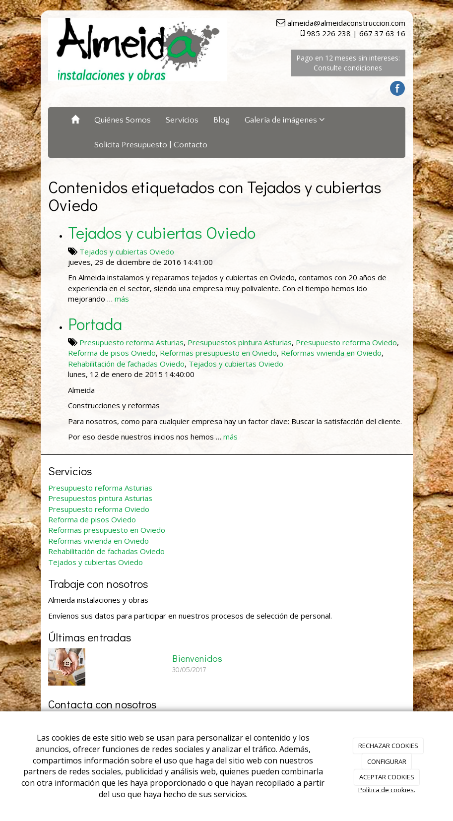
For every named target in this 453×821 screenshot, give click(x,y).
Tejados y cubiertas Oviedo (162, 232)
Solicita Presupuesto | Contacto (150, 144)
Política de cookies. (386, 789)
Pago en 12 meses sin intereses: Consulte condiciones (348, 62)
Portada (95, 323)
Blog (221, 120)
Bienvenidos (197, 658)
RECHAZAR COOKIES (388, 745)
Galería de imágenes (285, 120)
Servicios (182, 120)
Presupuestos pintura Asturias (240, 342)
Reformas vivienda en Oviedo (331, 353)
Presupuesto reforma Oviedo (346, 342)
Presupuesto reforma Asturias (131, 342)
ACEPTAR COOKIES (386, 776)
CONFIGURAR (386, 761)
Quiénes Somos (122, 120)
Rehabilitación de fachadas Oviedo (126, 364)
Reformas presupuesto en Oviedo (218, 353)
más (122, 299)
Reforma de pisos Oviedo (112, 353)
